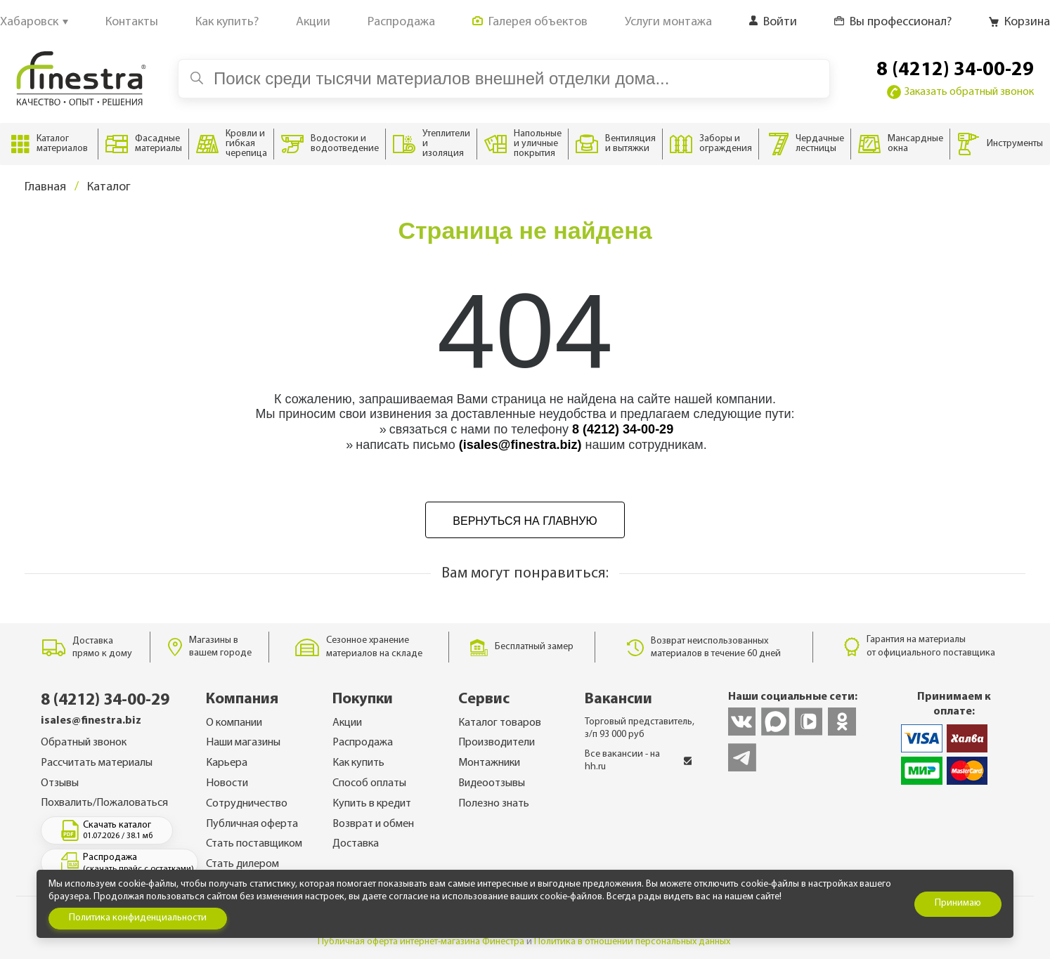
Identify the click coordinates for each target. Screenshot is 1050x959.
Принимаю (958, 903)
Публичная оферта (252, 824)
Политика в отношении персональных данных (632, 942)
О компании (234, 723)
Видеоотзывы (491, 783)
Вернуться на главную (525, 521)
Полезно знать (493, 803)
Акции (347, 723)
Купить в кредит (371, 803)
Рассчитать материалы (97, 763)
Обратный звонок (84, 742)
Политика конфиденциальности (138, 918)
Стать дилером (242, 864)
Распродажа (362, 742)
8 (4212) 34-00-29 (955, 70)
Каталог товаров (499, 723)
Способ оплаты (369, 783)
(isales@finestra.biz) (520, 445)
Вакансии (618, 699)
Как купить (358, 763)
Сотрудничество (246, 803)
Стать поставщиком (254, 843)
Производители (496, 742)
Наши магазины (243, 742)
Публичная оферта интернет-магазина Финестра (421, 942)
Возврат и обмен (373, 824)
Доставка (355, 843)
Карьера (226, 763)
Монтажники (489, 763)
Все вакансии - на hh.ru (638, 760)
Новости (227, 783)
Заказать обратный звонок (960, 92)
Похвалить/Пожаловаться (104, 803)
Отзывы (60, 783)
